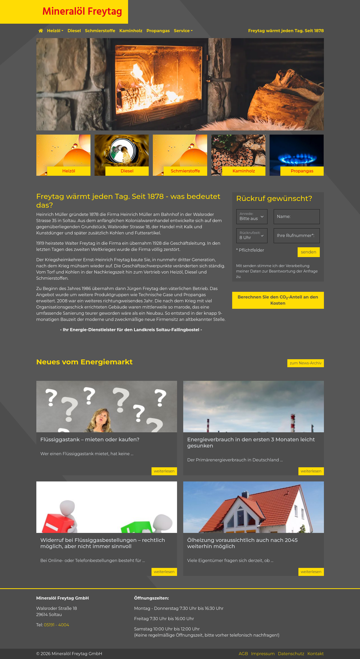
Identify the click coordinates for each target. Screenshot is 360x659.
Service (182, 30)
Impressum (263, 653)
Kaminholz (130, 30)
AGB (243, 653)
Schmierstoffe (100, 30)
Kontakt (315, 653)
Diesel (74, 30)
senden (308, 252)
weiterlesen (164, 471)
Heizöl (54, 30)
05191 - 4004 (56, 624)
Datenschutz (291, 653)
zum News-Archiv (305, 363)
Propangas (158, 30)
